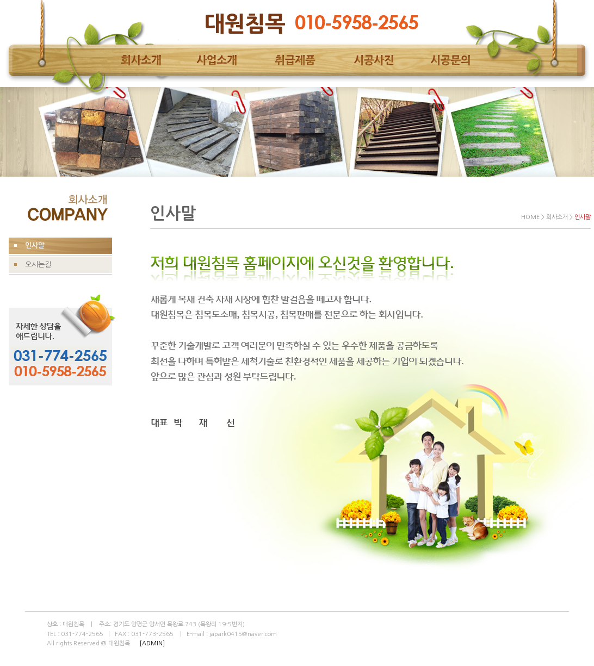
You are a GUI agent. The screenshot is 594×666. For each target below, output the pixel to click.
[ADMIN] (152, 643)
